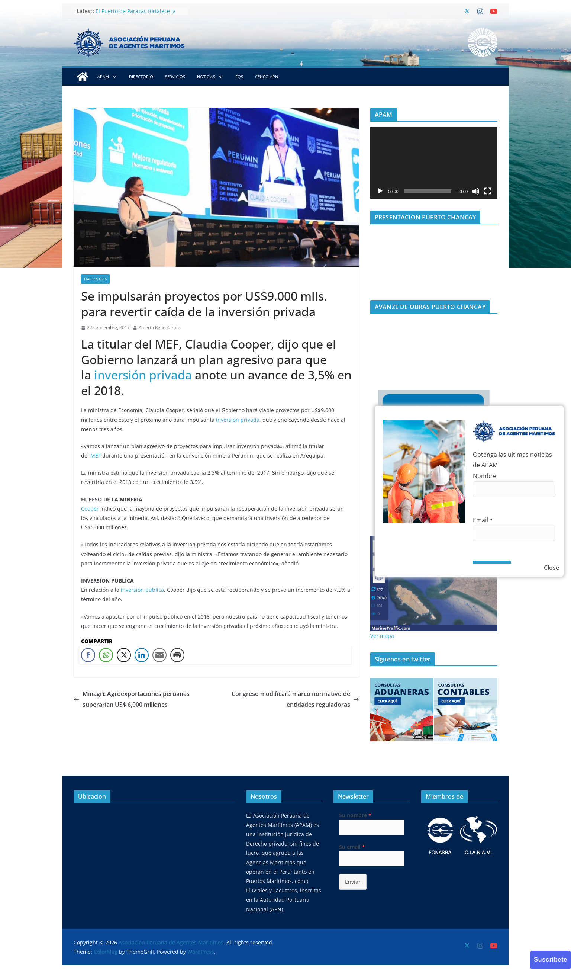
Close (551, 568)
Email (483, 520)
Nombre (484, 476)
